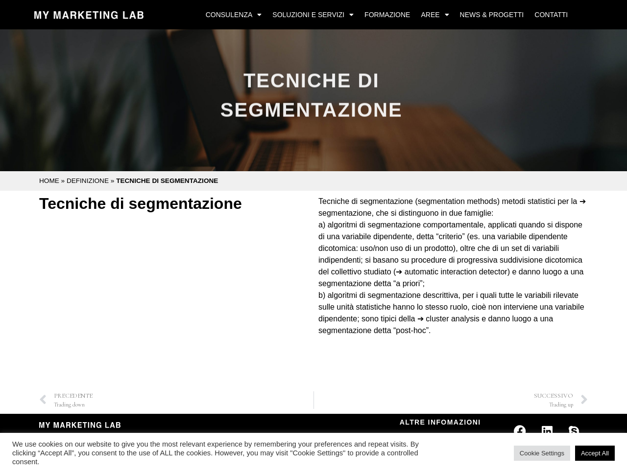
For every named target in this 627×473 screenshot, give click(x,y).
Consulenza (234, 14)
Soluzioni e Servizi (313, 14)
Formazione (387, 15)
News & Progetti (492, 15)
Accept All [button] (595, 453)
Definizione (88, 180)
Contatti (551, 15)
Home (49, 180)
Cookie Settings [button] (542, 453)
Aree (435, 14)
